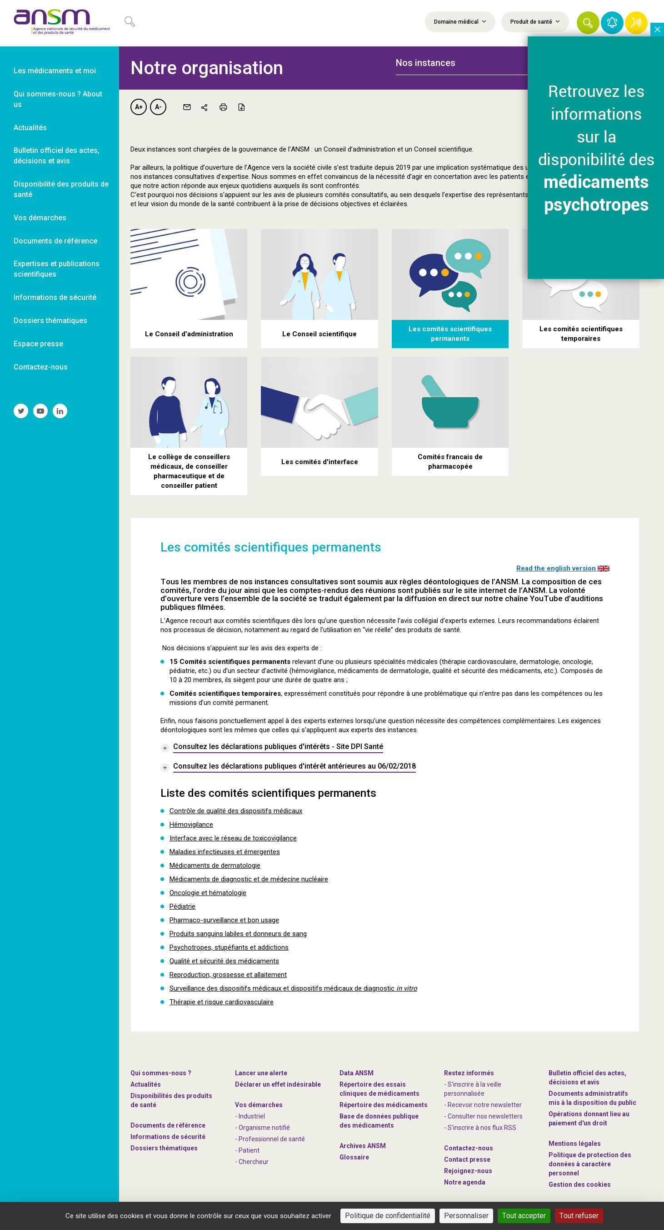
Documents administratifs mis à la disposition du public (592, 1098)
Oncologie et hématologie (208, 893)
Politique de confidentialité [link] (387, 1215)
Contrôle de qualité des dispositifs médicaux (236, 811)
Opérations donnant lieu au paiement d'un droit (589, 1118)
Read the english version (562, 568)
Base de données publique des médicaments (379, 1121)
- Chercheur (252, 1161)
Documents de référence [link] (55, 241)
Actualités (145, 1084)
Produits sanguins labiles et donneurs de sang (238, 934)
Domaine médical (460, 21)
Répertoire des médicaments (383, 1105)
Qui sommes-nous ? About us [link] (58, 99)
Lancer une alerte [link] (261, 1073)
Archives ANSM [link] (362, 1145)
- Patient (247, 1150)
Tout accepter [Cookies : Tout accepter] (524, 1215)
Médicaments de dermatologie (215, 865)
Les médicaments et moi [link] (55, 70)
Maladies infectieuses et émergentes (225, 852)
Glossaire (354, 1157)
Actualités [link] (30, 127)
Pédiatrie (182, 906)
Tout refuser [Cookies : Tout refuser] (579, 1215)
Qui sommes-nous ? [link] (160, 1073)
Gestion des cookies (580, 1184)
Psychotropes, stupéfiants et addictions (229, 947)
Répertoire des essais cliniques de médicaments (379, 1089)
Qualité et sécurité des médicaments (224, 961)
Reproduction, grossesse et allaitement (228, 975)
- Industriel (250, 1116)
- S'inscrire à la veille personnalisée (472, 1089)
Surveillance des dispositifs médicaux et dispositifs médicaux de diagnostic (293, 988)
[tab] (471, 62)
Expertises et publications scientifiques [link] (57, 268)
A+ (139, 107)
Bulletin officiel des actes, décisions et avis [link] (57, 155)
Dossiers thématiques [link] (50, 320)
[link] (59, 23)
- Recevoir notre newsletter (483, 1105)
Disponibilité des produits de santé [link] (61, 189)
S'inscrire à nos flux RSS (482, 1127)
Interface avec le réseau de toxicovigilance (233, 838)
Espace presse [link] (38, 343)
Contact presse (467, 1159)
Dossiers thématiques (164, 1148)
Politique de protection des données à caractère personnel (590, 1164)
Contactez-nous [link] (41, 367)
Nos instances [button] (425, 62)
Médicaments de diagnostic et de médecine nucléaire (249, 879)
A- (158, 107)
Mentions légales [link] (575, 1143)
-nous (468, 1170)
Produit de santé (535, 21)
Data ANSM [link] (356, 1073)
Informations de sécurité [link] (55, 297)
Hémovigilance (191, 824)
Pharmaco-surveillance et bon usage (224, 920)
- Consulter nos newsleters (483, 1116)
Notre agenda (464, 1182)
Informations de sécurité (167, 1136)
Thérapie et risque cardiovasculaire (222, 1002)
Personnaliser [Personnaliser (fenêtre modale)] (466, 1215)
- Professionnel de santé (270, 1139)
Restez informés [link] (469, 1073)
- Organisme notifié (262, 1127)
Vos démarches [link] (40, 217)
